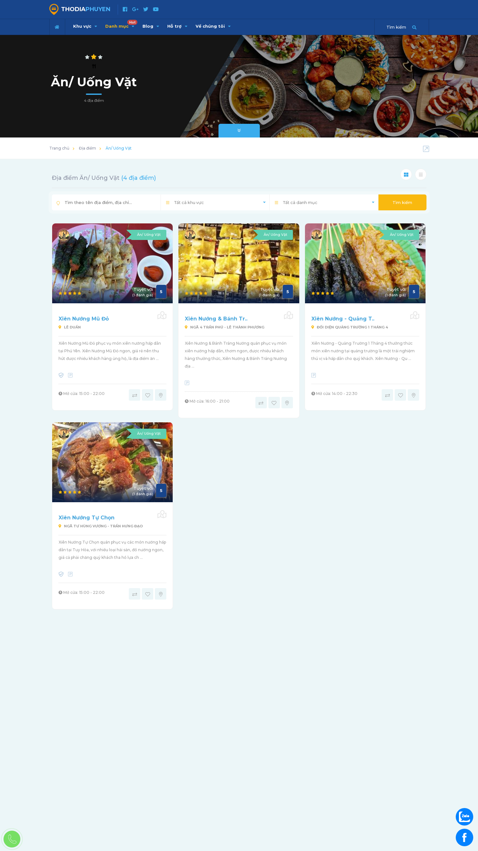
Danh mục (121, 24)
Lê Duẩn (70, 327)
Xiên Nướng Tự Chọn (86, 518)
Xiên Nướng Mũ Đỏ (84, 319)
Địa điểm (87, 148)
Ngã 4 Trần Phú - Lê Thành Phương (224, 327)
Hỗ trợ (177, 26)
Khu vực (85, 26)
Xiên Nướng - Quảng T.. (342, 319)
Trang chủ (59, 148)
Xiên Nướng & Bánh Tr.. (216, 319)
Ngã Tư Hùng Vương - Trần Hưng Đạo (101, 526)
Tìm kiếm (402, 202)
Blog (150, 26)
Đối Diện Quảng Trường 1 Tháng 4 (349, 327)
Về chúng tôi (213, 26)
